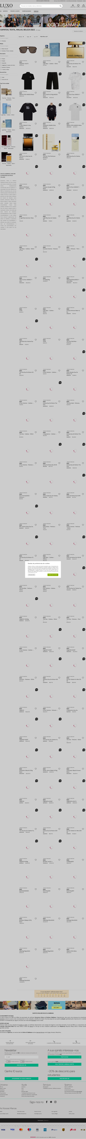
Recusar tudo (31, 574)
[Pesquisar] (60, 6)
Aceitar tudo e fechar (52, 574)
